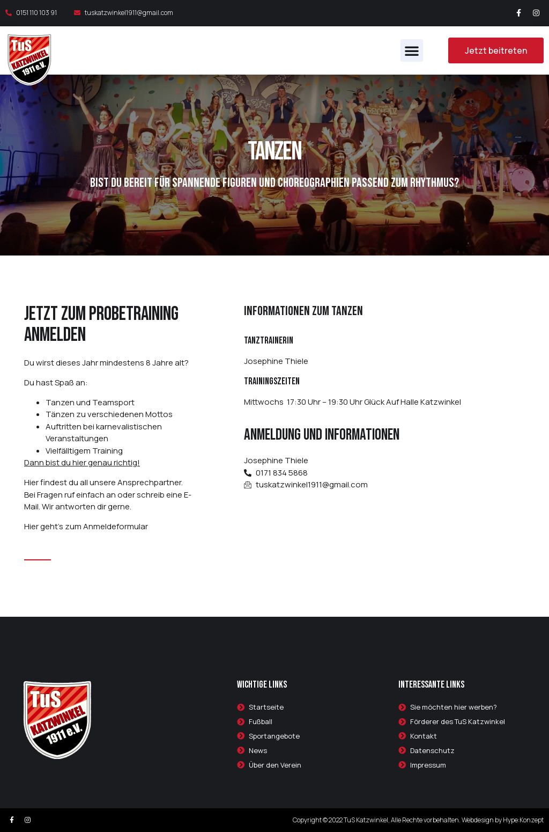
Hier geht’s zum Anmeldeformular (86, 526)
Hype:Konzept (523, 819)
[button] (411, 50)
